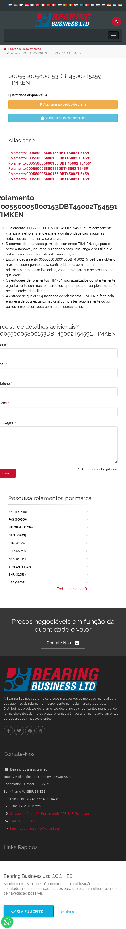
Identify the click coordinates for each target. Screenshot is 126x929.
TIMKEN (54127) (20, 566)
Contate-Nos (63, 643)
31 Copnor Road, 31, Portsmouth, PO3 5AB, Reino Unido (51, 814)
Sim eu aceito (28, 911)
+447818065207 (22, 821)
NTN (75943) (17, 535)
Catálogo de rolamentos (25, 49)
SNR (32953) (17, 574)
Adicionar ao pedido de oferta (63, 104)
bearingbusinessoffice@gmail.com (35, 828)
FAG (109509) (18, 519)
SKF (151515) (18, 511)
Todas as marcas (72, 589)
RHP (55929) (17, 551)
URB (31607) (17, 582)
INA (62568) (17, 543)
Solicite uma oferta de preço (63, 118)
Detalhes (66, 911)
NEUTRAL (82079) (21, 527)
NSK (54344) (17, 559)
